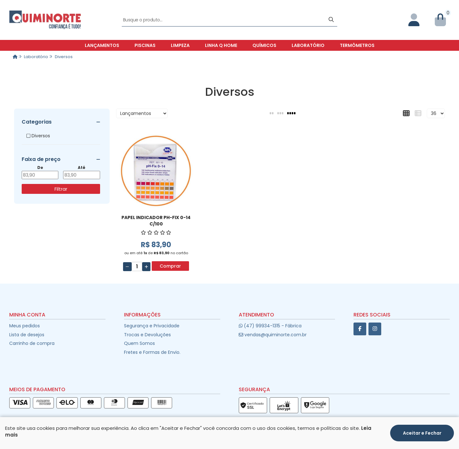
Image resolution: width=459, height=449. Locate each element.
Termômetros (357, 45)
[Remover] (127, 266)
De (40, 167)
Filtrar (61, 189)
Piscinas (145, 45)
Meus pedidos (24, 326)
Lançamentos (102, 45)
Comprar (170, 266)
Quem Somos (139, 343)
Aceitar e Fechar (422, 433)
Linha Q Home (221, 45)
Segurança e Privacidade (151, 326)
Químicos (264, 45)
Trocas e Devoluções (147, 334)
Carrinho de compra (32, 343)
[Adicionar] (146, 266)
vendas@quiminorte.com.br (273, 334)
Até (81, 167)
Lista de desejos (26, 334)
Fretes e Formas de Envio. (152, 352)
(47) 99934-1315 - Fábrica (270, 326)
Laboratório (308, 45)
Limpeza (180, 45)
